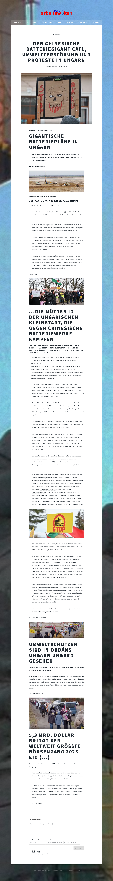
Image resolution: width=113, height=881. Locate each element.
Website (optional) (69, 839)
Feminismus (95, 22)
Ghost (79, 870)
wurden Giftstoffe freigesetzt (47, 489)
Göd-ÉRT (74, 587)
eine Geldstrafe (76, 501)
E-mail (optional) (51, 839)
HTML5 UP (61, 870)
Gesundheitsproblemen (38, 492)
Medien (35, 22)
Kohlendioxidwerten (50, 495)
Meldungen (17, 22)
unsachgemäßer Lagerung (63, 504)
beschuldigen (60, 593)
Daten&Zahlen (82, 22)
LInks (60, 22)
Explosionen (69, 498)
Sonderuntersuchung (61, 587)
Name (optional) (34, 839)
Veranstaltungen (48, 22)
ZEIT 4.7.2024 (33, 274)
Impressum (70, 22)
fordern (63, 596)
